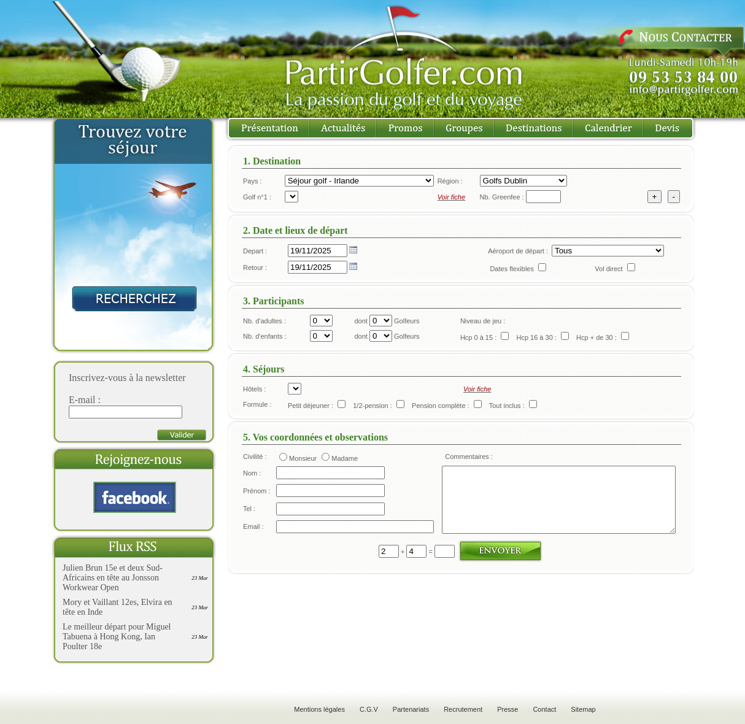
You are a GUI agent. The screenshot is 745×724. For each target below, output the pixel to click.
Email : (253, 538)
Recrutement (463, 709)
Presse (507, 709)
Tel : (249, 518)
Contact (544, 709)
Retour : (255, 267)
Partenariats (411, 709)
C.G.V (369, 709)
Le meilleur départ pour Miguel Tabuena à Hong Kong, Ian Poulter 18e (117, 636)
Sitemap (583, 709)
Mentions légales (319, 709)
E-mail (82, 400)
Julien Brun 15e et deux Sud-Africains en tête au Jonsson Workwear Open (113, 577)
